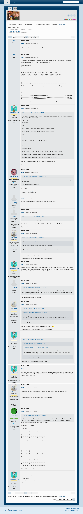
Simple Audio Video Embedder (11, 512)
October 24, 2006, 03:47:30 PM (31, 368)
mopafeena (14, 176)
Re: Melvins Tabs (25, 40)
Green (67, 19)
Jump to (54, 499)
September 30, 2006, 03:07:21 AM (31, 172)
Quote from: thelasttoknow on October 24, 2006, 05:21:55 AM (34, 237)
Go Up (10, 493)
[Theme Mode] (18, 2)
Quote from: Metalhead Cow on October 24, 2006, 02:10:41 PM (34, 287)
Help (66, 510)
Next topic (17, 31)
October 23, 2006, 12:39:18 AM (31, 198)
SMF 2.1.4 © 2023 (8, 510)
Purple (73, 19)
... (20, 37)
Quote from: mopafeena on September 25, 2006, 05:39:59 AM (34, 176)
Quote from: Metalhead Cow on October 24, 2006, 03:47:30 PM (34, 415)
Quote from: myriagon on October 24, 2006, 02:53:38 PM (33, 308)
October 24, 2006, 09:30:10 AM (31, 233)
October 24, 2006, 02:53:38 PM (31, 283)
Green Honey (53, 24)
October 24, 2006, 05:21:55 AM (31, 212)
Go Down (10, 37)
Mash (14, 216)
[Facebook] (68, 15)
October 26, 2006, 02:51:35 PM (31, 475)
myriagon (14, 202)
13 (31, 37)
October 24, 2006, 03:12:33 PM (31, 304)
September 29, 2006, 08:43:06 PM (31, 108)
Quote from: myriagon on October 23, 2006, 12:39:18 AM (33, 216)
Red (66, 19)
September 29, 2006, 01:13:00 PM (31, 43)
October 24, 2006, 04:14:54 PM (31, 387)
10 (24, 37)
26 (35, 37)
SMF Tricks (12, 509)
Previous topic (11, 31)
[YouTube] (74, 15)
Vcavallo (14, 237)
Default (64, 19)
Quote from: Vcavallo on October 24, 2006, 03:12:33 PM (33, 339)
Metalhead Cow (14, 112)
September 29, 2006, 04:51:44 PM (31, 57)
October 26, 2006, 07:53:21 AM (31, 411)
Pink (75, 19)
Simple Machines (17, 510)
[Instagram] (71, 15)
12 (28, 37)
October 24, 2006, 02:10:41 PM (31, 264)
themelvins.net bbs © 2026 (72, 508)
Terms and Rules (71, 510)
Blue (69, 19)
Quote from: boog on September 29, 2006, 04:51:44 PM (33, 112)
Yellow (71, 19)
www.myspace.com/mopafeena (29, 191)
